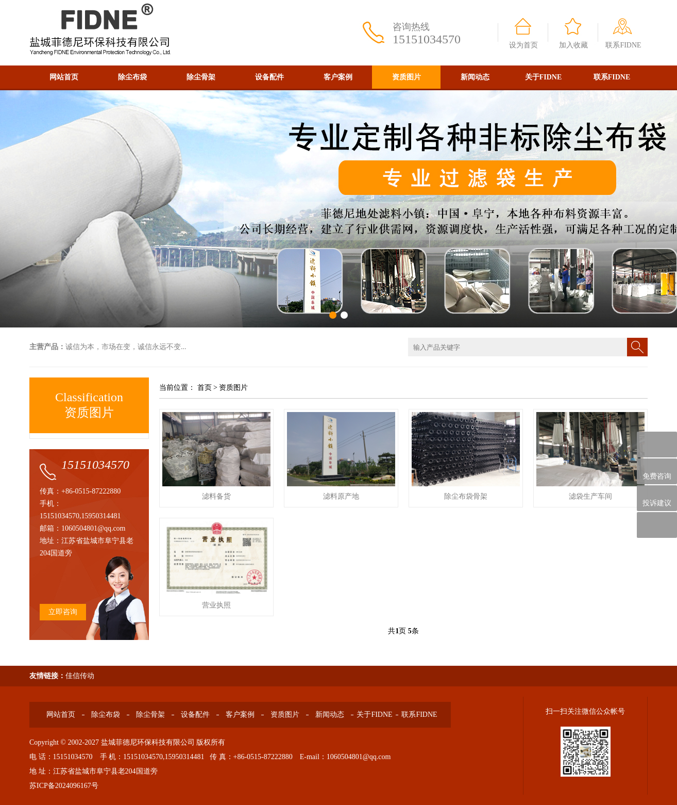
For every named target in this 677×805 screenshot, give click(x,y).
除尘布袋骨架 (465, 496)
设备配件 (269, 77)
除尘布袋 (132, 77)
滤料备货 (216, 496)
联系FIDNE (623, 45)
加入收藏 (573, 45)
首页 (204, 387)
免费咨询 (656, 471)
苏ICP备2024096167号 (63, 786)
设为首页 (523, 45)
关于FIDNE (543, 77)
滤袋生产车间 (590, 496)
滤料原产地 (341, 496)
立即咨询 (62, 612)
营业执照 (216, 605)
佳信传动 (79, 676)
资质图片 (406, 77)
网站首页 (63, 77)
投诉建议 (656, 498)
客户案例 (338, 77)
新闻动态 (475, 77)
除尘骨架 (201, 77)
